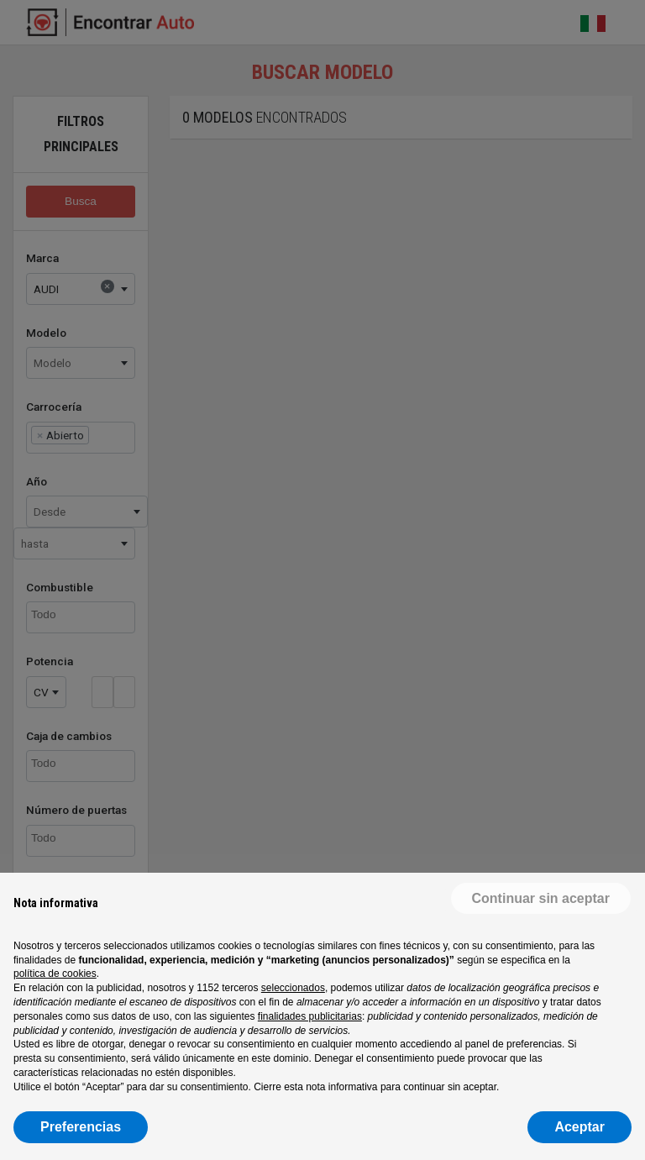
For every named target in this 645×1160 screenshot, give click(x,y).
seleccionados (293, 988)
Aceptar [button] (579, 1127)
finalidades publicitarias (310, 1016)
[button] (541, 899)
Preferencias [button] (80, 1127)
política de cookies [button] (55, 973)
